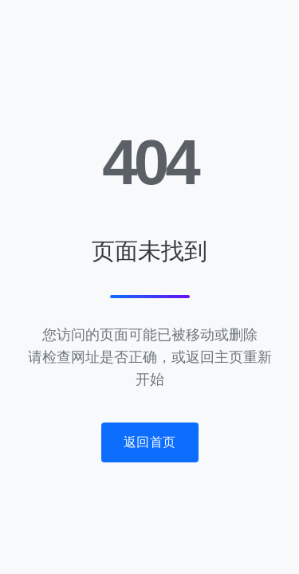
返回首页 (150, 442)
